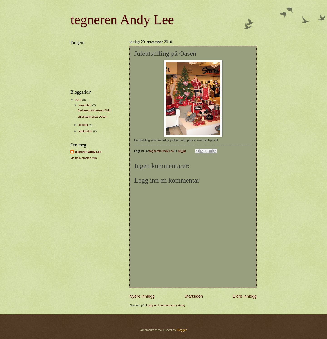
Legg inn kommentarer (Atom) (165, 305)
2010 (78, 100)
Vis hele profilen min (83, 158)
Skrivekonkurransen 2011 (94, 110)
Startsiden (193, 296)
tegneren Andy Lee (122, 19)
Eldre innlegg (245, 296)
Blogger (182, 330)
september (85, 131)
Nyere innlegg (142, 296)
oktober (83, 124)
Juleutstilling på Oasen (92, 116)
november (85, 105)
